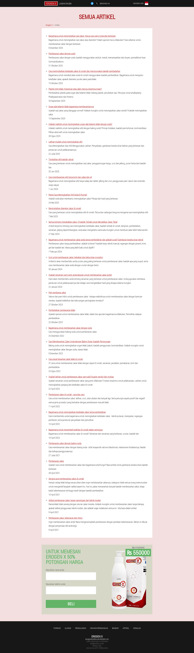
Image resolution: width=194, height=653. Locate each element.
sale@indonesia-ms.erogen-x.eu (97, 639)
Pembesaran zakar (56, 461)
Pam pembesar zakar (57, 292)
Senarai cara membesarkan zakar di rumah (66, 478)
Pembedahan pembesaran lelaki (62, 310)
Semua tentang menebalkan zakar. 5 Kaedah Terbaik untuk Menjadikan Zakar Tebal (83, 221)
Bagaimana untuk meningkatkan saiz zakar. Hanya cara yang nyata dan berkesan (82, 35)
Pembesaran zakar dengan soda (62, 53)
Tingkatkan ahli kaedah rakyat (61, 159)
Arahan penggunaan (99, 628)
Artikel (126, 628)
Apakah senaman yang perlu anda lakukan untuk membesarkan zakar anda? (80, 274)
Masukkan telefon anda (55, 584)
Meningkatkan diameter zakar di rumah (65, 208)
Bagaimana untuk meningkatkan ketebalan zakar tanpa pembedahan (77, 412)
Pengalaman (80, 628)
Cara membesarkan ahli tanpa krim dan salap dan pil (70, 177)
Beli (71, 603)
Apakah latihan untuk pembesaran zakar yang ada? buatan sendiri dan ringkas (81, 376)
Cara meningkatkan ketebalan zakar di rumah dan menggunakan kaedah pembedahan (84, 71)
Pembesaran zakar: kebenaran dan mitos (65, 517)
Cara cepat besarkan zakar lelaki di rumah (66, 359)
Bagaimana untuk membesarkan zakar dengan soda (70, 327)
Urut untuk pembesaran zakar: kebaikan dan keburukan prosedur (76, 257)
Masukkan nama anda (55, 570)
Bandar (115, 628)
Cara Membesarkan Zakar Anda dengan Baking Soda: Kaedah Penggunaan (79, 341)
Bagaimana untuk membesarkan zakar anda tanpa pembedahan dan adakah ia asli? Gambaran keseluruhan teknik (96, 239)
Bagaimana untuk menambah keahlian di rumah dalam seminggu (76, 429)
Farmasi (57, 628)
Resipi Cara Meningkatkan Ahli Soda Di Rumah (68, 194)
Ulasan (68, 628)
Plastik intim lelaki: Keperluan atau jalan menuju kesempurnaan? (75, 88)
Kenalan (137, 628)
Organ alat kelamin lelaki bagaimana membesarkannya (71, 106)
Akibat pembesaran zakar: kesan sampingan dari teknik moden (75, 500)
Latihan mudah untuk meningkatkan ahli (65, 141)
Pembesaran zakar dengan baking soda (65, 443)
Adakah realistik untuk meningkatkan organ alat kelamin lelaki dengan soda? (80, 124)
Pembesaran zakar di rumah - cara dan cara (66, 394)
